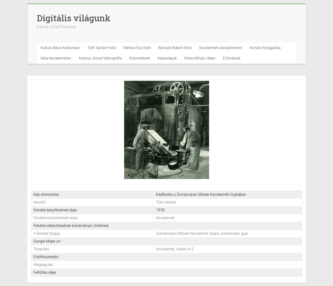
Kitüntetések (139, 58)
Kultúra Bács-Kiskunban (60, 48)
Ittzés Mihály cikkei (199, 58)
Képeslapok (167, 58)
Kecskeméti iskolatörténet (220, 48)
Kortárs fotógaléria (265, 48)
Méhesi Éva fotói (137, 48)
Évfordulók (231, 58)
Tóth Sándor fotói (101, 48)
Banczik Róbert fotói (175, 48)
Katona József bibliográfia (100, 58)
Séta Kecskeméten (56, 58)
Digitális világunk (73, 18)
